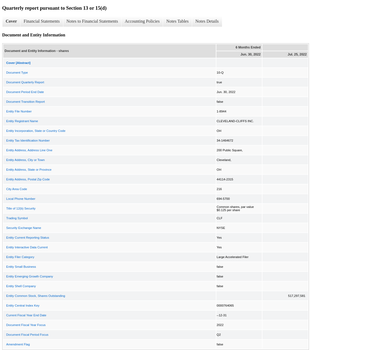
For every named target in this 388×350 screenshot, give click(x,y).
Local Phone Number (20, 198)
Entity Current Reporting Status (27, 237)
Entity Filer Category (20, 257)
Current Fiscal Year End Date (26, 315)
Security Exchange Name (23, 227)
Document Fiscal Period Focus (27, 334)
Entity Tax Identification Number (28, 140)
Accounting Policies (142, 21)
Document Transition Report (25, 101)
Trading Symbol (17, 218)
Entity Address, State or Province (28, 169)
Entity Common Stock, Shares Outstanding (35, 295)
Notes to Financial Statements (92, 21)
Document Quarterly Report (25, 82)
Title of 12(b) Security (21, 208)
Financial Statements (42, 21)
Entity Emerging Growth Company (29, 276)
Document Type (17, 72)
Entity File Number (19, 111)
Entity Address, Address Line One (29, 150)
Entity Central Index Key (22, 305)
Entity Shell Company (21, 286)
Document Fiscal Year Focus (26, 325)
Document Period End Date (25, 92)
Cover (11, 21)
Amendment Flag (18, 344)
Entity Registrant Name (22, 121)
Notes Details (207, 21)
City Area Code (16, 189)
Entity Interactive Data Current (27, 247)
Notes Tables (177, 21)
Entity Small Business (21, 266)
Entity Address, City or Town (25, 160)
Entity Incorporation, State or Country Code (35, 130)
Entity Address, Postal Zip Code (28, 179)
